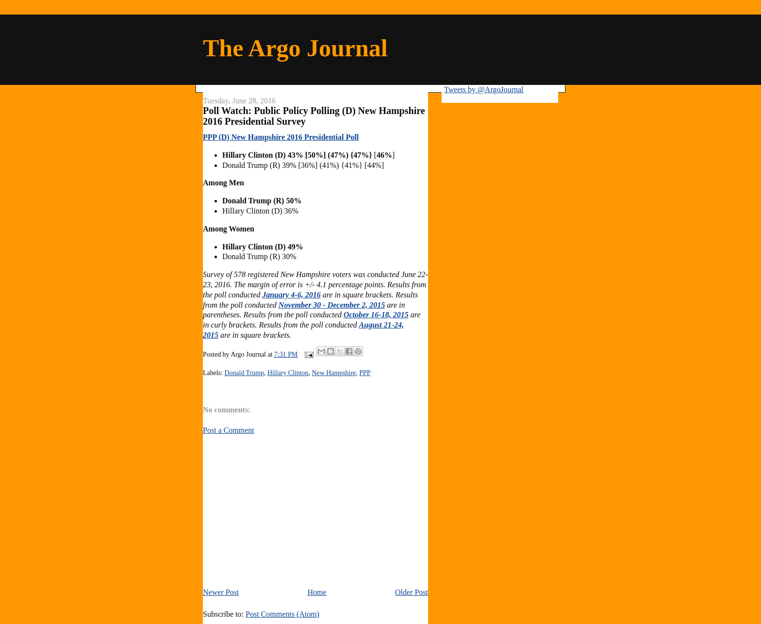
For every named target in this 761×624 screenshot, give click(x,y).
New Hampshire (334, 373)
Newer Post (221, 592)
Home (317, 592)
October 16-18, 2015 (376, 315)
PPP (364, 373)
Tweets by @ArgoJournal (484, 89)
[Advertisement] (284, 510)
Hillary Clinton (288, 373)
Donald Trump (244, 373)
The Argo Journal (295, 48)
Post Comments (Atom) (282, 614)
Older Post (411, 592)
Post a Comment (228, 430)
